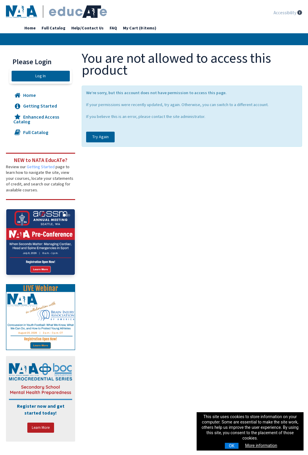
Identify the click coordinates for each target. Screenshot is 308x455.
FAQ (113, 28)
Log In (40, 76)
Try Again (100, 137)
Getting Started (35, 106)
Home (30, 28)
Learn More (41, 427)
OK (231, 445)
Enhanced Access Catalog (36, 119)
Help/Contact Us (87, 28)
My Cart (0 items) (139, 28)
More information (261, 445)
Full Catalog (53, 28)
